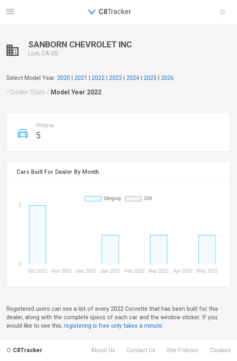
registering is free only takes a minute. (113, 325)
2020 (63, 78)
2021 (80, 78)
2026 (167, 78)
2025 (150, 78)
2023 (115, 78)
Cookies (220, 350)
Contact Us (140, 350)
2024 (132, 78)
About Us (103, 350)
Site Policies (182, 350)
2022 (98, 78)
